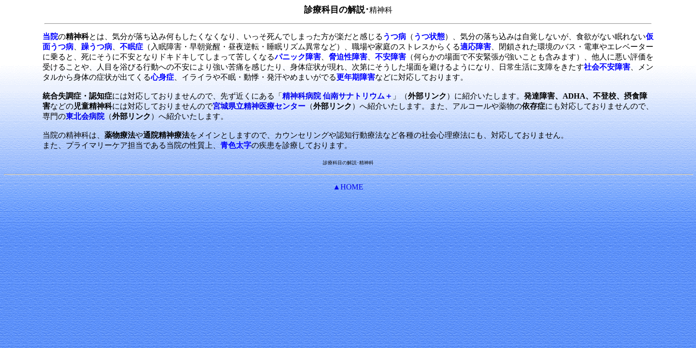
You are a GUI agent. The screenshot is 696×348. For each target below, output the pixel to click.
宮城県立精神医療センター (259, 106)
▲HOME (348, 187)
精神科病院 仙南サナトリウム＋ (337, 96)
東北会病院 (85, 116)
